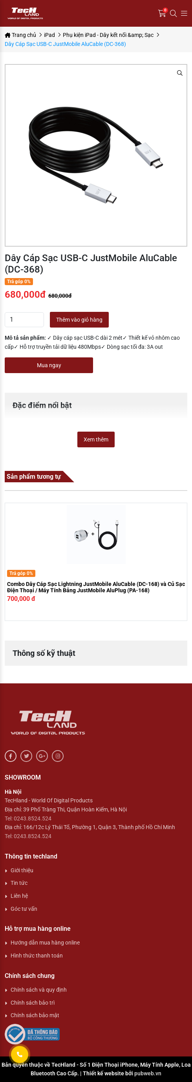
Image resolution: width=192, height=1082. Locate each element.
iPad (49, 35)
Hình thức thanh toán (37, 955)
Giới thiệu (22, 870)
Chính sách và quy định (39, 990)
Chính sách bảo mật (35, 1015)
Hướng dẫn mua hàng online (45, 942)
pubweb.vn (147, 1073)
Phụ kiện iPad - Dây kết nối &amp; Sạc (108, 35)
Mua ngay (49, 365)
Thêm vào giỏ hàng (79, 320)
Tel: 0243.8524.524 (28, 818)
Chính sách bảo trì (33, 1003)
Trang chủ (20, 35)
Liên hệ (19, 896)
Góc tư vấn (24, 909)
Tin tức (19, 883)
